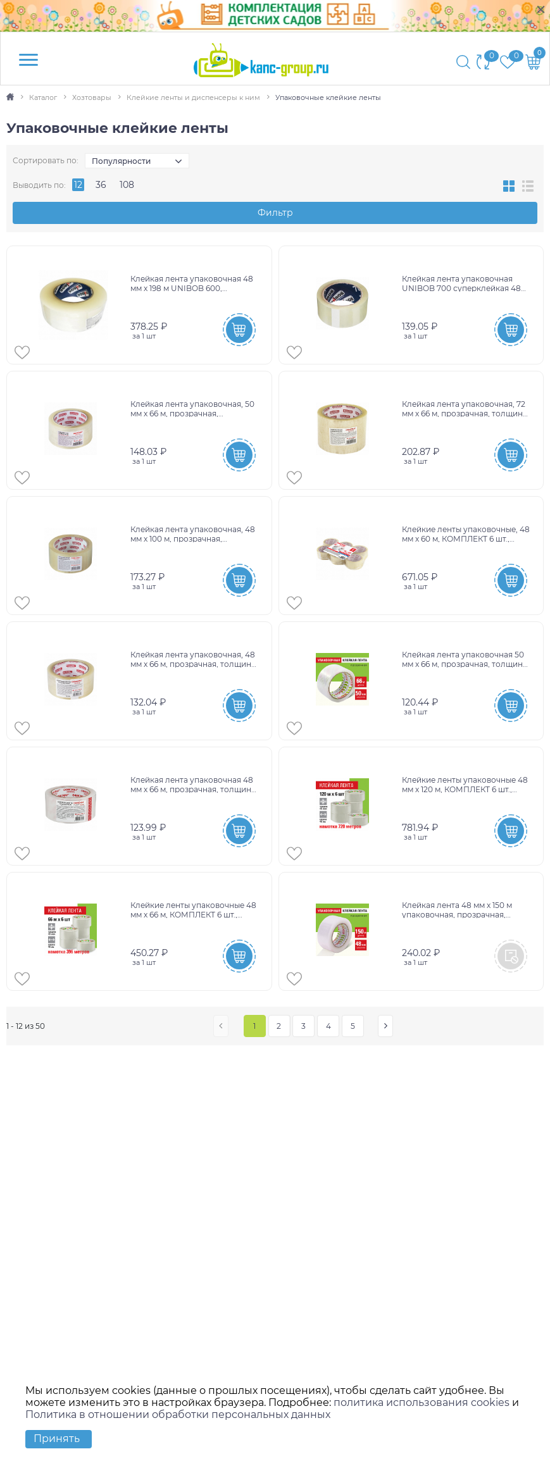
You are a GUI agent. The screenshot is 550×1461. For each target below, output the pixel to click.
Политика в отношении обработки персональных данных (177, 1414)
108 (127, 184)
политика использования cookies (421, 1402)
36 (101, 184)
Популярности (121, 161)
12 (78, 184)
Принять (57, 1439)
